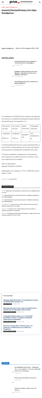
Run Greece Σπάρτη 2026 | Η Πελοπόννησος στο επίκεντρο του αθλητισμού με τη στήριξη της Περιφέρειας (17, 327)
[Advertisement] (21, 229)
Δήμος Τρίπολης (7, 304)
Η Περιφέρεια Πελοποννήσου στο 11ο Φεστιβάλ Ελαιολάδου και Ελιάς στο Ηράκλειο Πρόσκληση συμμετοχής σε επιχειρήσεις (17, 317)
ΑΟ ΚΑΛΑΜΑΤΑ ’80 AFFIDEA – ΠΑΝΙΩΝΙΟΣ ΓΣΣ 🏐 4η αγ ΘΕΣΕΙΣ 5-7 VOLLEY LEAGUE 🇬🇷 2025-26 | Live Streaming (27, 369)
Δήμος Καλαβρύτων (11, 7)
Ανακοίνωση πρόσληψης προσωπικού (25, 378)
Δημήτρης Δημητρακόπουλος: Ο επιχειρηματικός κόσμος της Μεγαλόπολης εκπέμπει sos (20, 300)
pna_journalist (13, 179)
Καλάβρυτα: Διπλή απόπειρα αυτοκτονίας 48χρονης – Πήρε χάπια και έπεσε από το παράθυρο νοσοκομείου (26, 73)
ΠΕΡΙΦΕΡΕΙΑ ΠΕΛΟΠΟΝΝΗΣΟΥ (9, 312)
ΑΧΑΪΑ (3, 7)
